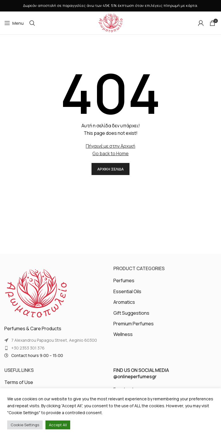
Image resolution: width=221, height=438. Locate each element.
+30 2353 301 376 (28, 348)
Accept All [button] (58, 424)
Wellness (123, 334)
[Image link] (36, 293)
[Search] (32, 23)
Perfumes (123, 280)
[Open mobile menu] (13, 23)
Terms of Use (18, 382)
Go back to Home (110, 153)
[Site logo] (110, 22)
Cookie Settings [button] (25, 424)
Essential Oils (127, 291)
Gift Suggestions (131, 313)
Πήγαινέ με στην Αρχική (110, 146)
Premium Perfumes (133, 323)
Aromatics (124, 302)
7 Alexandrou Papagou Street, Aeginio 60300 (54, 340)
